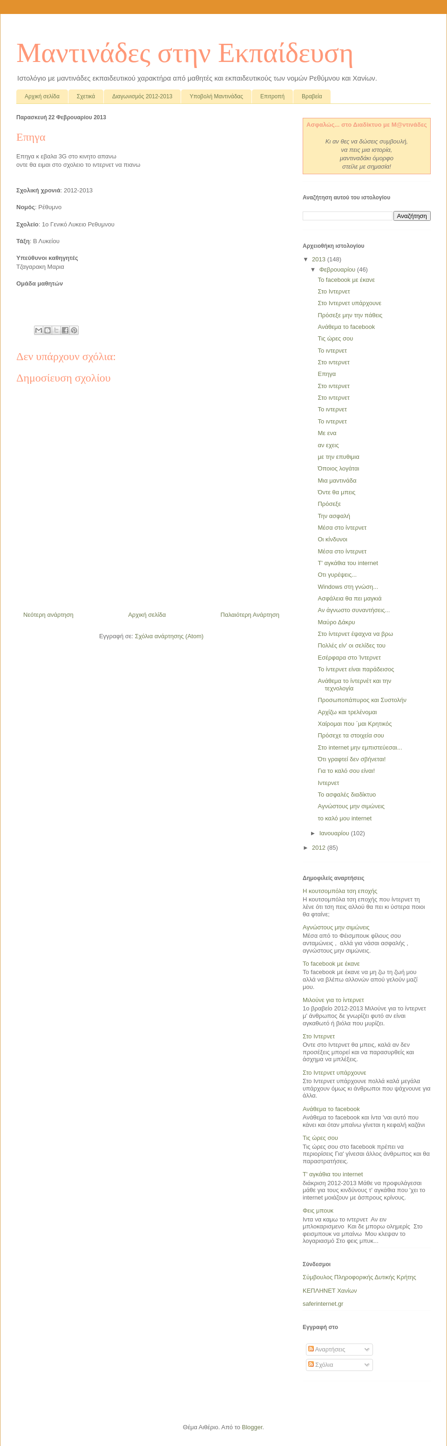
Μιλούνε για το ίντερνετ (333, 999)
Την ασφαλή (334, 515)
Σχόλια (320, 1364)
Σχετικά (86, 96)
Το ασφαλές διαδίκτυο (347, 794)
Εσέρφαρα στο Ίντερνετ (349, 657)
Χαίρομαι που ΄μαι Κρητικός (355, 723)
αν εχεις (328, 445)
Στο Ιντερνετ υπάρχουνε (349, 303)
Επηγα (327, 373)
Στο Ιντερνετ (334, 291)
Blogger (252, 1427)
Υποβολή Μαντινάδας (216, 96)
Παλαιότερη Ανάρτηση (250, 614)
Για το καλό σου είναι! (346, 770)
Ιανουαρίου (335, 833)
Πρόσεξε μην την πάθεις (350, 315)
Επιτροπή (272, 96)
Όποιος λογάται (338, 468)
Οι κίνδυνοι (332, 539)
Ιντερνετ (328, 782)
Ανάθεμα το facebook (346, 326)
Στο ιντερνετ (333, 362)
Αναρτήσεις (326, 1349)
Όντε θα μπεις (336, 492)
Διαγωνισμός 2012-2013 (142, 96)
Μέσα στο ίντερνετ (342, 527)
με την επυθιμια (338, 456)
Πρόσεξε (329, 503)
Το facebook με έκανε (346, 279)
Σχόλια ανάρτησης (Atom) (169, 636)
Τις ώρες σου (335, 338)
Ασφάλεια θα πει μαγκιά (349, 598)
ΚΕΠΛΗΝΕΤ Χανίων (330, 1290)
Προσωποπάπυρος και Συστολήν (362, 699)
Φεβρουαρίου (338, 269)
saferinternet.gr (323, 1303)
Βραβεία (312, 96)
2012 (319, 847)
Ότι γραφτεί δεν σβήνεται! (352, 759)
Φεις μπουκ (318, 1210)
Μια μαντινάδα (337, 480)
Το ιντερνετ (332, 350)
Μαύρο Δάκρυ (336, 622)
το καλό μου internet (345, 818)
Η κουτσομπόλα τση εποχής (340, 890)
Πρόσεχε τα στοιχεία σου (351, 735)
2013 (319, 259)
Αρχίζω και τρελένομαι (347, 712)
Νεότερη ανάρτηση (48, 614)
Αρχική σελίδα (42, 96)
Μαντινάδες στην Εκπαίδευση (185, 52)
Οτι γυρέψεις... (337, 574)
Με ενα (327, 433)
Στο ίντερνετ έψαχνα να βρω (355, 633)
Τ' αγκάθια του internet (348, 562)
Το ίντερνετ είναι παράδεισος (356, 669)
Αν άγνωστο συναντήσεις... (354, 610)
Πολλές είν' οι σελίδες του (351, 645)
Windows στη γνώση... (348, 586)
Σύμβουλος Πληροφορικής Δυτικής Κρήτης (359, 1277)
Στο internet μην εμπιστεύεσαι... (360, 747)
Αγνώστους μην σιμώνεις (351, 806)
